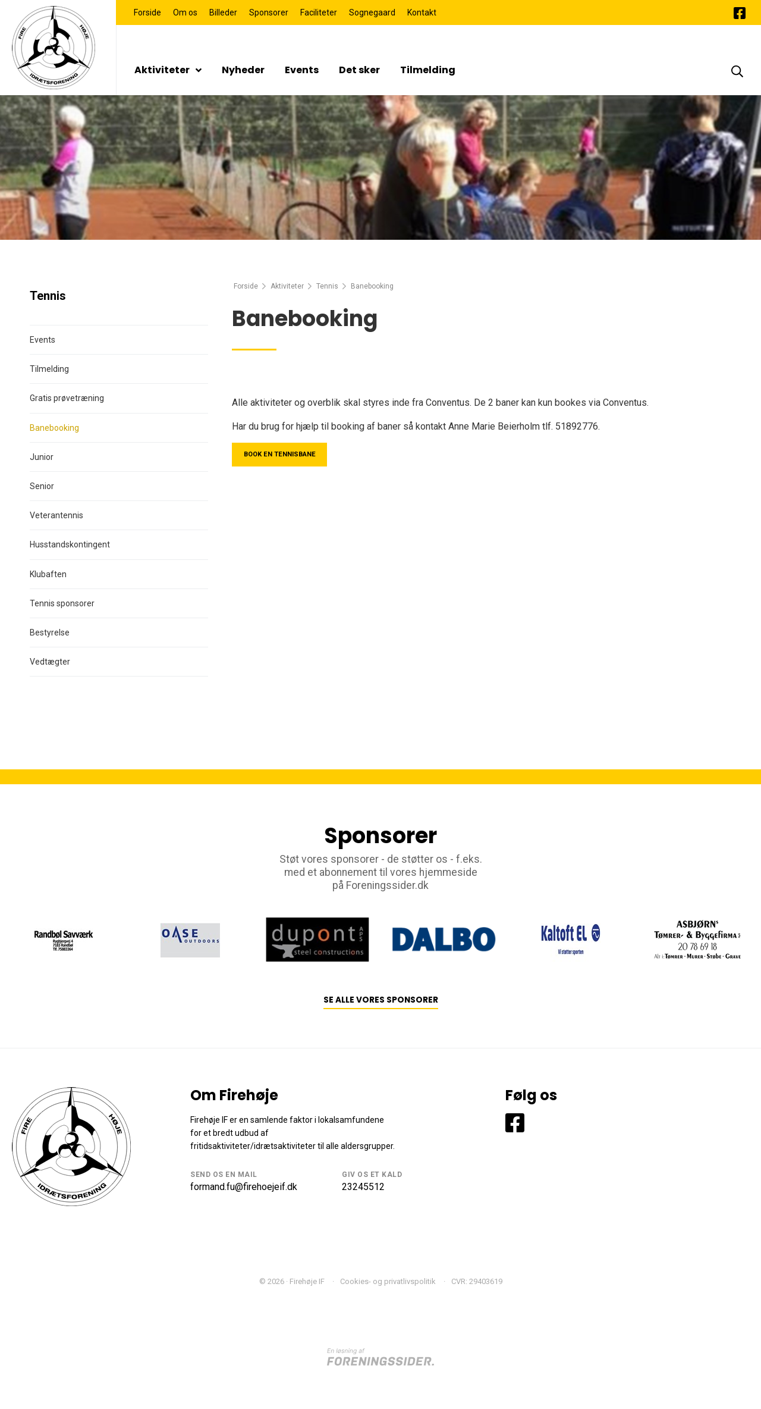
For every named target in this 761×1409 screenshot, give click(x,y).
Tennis (327, 286)
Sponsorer (268, 12)
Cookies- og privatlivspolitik (388, 1281)
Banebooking (54, 428)
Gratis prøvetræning (67, 398)
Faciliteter (318, 12)
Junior (42, 457)
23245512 (363, 1186)
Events (302, 70)
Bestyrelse (50, 632)
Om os (185, 12)
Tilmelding (427, 70)
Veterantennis (56, 515)
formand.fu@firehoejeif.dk (243, 1186)
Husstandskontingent (70, 544)
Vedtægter (50, 661)
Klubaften (48, 574)
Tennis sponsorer (62, 603)
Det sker (359, 70)
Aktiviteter (168, 70)
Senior (42, 486)
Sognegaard (372, 12)
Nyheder (243, 70)
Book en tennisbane (287, 456)
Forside (147, 12)
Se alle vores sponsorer (380, 1000)
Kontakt (421, 12)
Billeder (223, 12)
